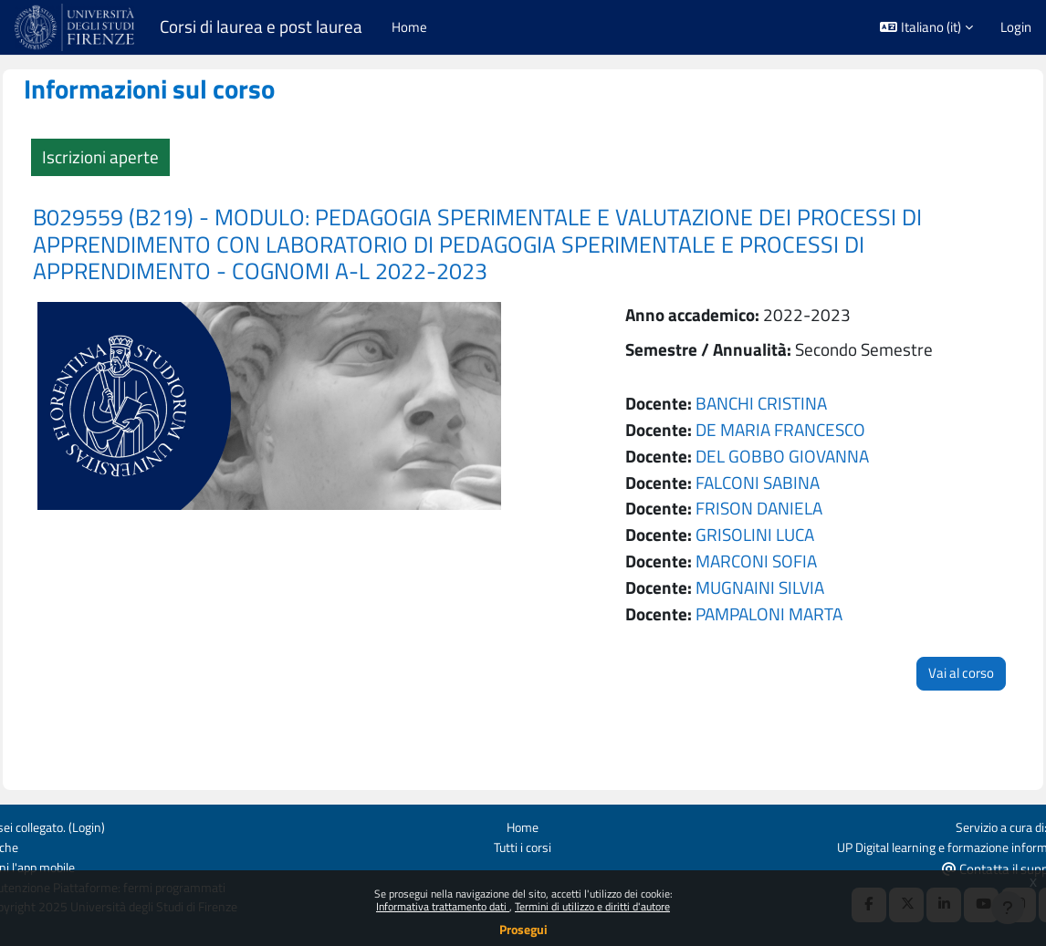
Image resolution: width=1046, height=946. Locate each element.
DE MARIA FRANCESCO (772, 429)
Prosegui (523, 929)
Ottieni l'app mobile (69, 866)
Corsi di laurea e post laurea (261, 27)
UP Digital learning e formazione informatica (905, 846)
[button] (926, 27)
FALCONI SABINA (749, 482)
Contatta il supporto (966, 867)
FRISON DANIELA (750, 507)
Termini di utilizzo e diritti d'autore (592, 906)
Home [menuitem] (409, 26)
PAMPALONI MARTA (760, 613)
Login (1015, 27)
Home (523, 825)
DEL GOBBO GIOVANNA (774, 455)
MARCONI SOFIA (748, 560)
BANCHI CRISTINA (753, 403)
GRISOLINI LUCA (746, 534)
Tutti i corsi (523, 846)
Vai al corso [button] (920, 672)
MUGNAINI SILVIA (751, 587)
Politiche (38, 846)
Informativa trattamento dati (442, 906)
